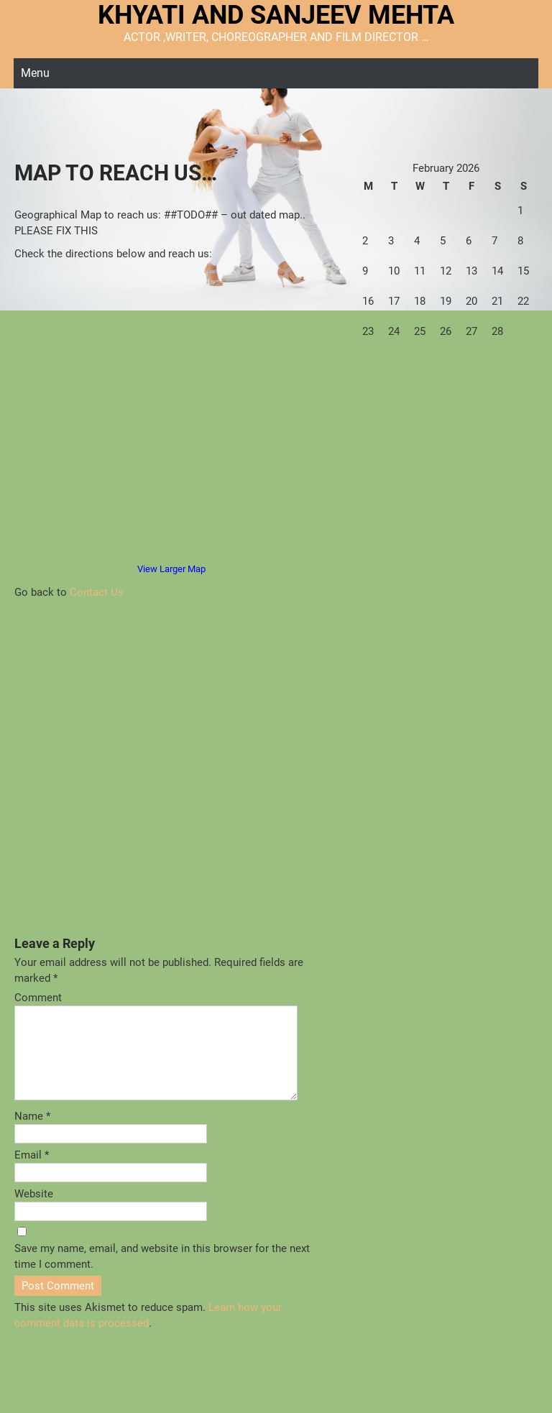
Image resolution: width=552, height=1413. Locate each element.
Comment (38, 997)
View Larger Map (171, 568)
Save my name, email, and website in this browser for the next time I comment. (162, 1273)
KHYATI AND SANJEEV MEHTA (276, 15)
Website (33, 1211)
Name (32, 1133)
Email (31, 1172)
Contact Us (97, 592)
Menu (35, 73)
